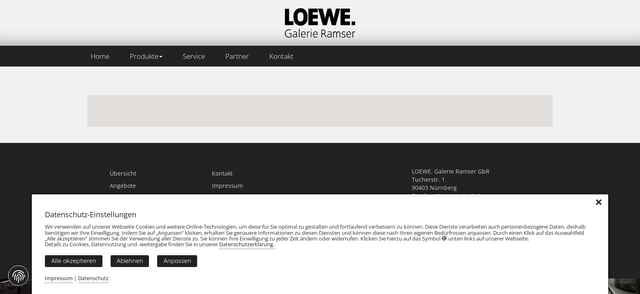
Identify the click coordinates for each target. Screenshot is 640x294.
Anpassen (177, 261)
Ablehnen (130, 261)
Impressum (227, 185)
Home (100, 56)
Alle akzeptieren (73, 261)
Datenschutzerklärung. (247, 244)
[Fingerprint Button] (18, 275)
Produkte (146, 56)
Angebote (123, 185)
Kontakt (281, 56)
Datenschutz (93, 278)
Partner (237, 56)
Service (194, 56)
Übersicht (123, 173)
